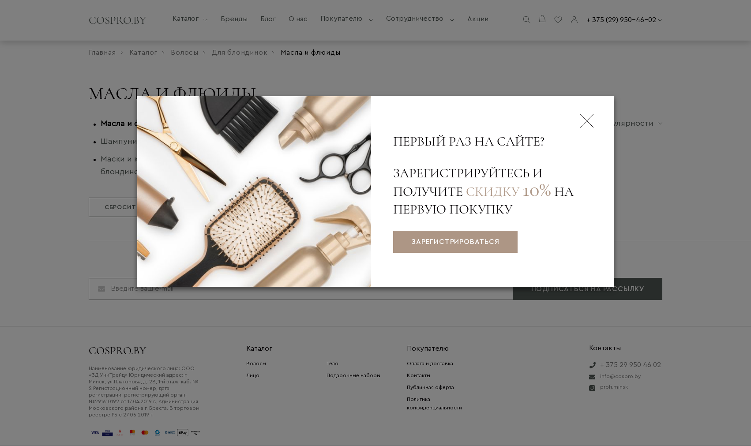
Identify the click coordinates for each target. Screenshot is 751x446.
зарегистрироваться (455, 241)
